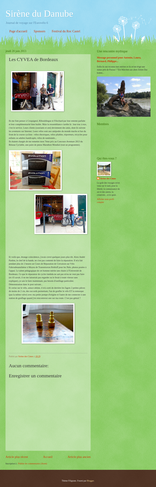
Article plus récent (17, 456)
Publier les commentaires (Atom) (32, 463)
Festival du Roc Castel (66, 31)
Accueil (47, 456)
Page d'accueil (18, 31)
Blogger (90, 481)
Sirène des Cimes (108, 178)
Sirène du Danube (39, 13)
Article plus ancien (79, 456)
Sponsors (39, 31)
